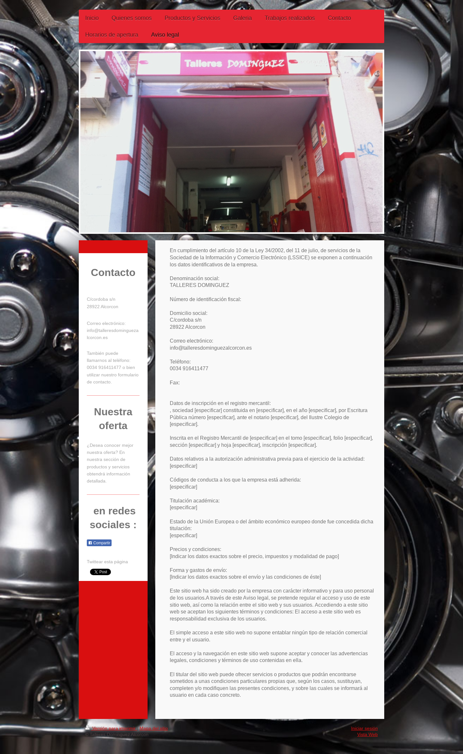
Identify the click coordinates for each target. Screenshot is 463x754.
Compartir (99, 543)
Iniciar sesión (364, 728)
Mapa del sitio (154, 728)
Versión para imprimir (111, 728)
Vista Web (367, 734)
